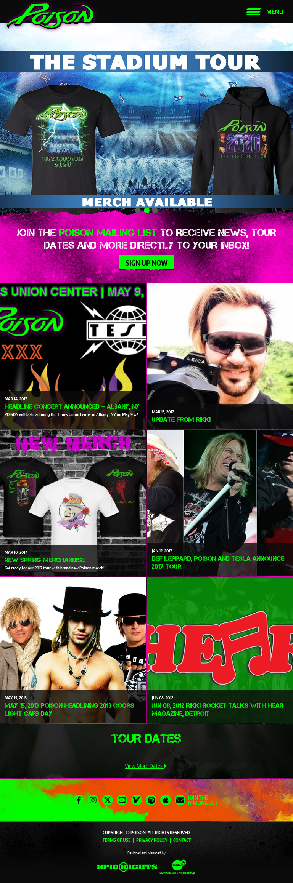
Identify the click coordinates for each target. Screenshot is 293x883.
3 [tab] (155, 210)
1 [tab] (138, 210)
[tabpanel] (146, 121)
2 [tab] (147, 210)
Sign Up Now (146, 262)
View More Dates (146, 765)
